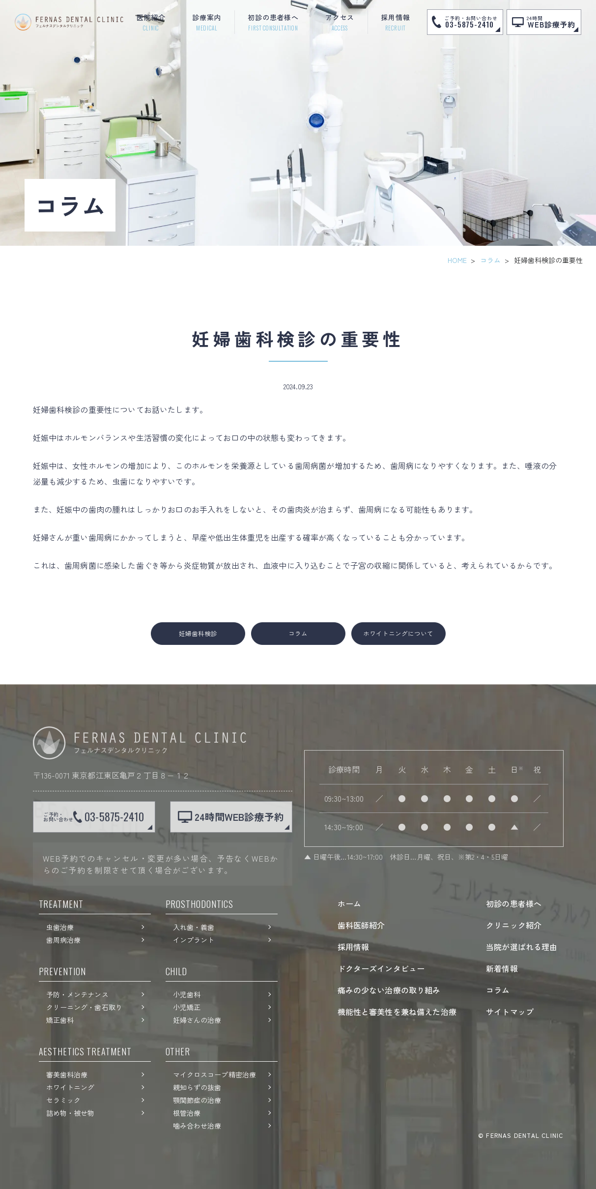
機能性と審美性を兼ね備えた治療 (397, 1011)
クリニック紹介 (513, 925)
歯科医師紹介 (361, 925)
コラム (490, 260)
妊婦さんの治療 (197, 1020)
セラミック (63, 1100)
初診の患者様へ (513, 903)
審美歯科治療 (67, 1074)
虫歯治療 (60, 927)
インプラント (194, 940)
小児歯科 (187, 994)
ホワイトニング (70, 1087)
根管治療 (187, 1113)
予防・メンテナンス (77, 994)
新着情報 (502, 968)
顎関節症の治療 (197, 1100)
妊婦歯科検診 (198, 633)
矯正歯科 (60, 1020)
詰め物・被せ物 (70, 1113)
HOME (457, 260)
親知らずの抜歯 (197, 1087)
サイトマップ (510, 1011)
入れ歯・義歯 (194, 927)
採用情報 (353, 947)
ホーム (349, 903)
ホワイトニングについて (398, 633)
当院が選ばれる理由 (521, 947)
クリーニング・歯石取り (84, 1007)
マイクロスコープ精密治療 (214, 1074)
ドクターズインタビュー (381, 968)
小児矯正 (187, 1007)
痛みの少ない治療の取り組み (389, 990)
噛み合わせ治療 (197, 1126)
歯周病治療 (63, 940)
